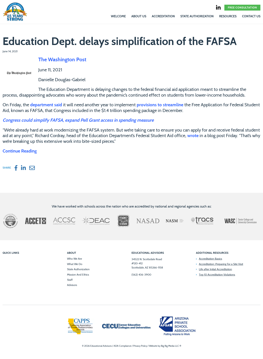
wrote (193, 135)
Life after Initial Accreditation (215, 269)
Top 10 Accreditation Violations (217, 274)
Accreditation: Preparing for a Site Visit (221, 264)
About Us (138, 16)
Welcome (118, 16)
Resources (227, 16)
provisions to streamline (160, 105)
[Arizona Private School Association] (177, 327)
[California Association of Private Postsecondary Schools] (80, 326)
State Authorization (197, 16)
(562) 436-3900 (141, 274)
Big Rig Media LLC (170, 346)
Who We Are (74, 258)
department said (46, 105)
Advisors (72, 285)
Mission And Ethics (78, 274)
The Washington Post (62, 59)
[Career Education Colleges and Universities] (126, 326)
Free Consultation (242, 7)
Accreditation (163, 16)
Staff (70, 280)
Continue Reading (20, 151)
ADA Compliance (122, 346)
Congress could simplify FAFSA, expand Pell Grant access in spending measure (78, 120)
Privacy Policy (140, 346)
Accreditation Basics (210, 258)
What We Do (74, 264)
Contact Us (251, 16)
